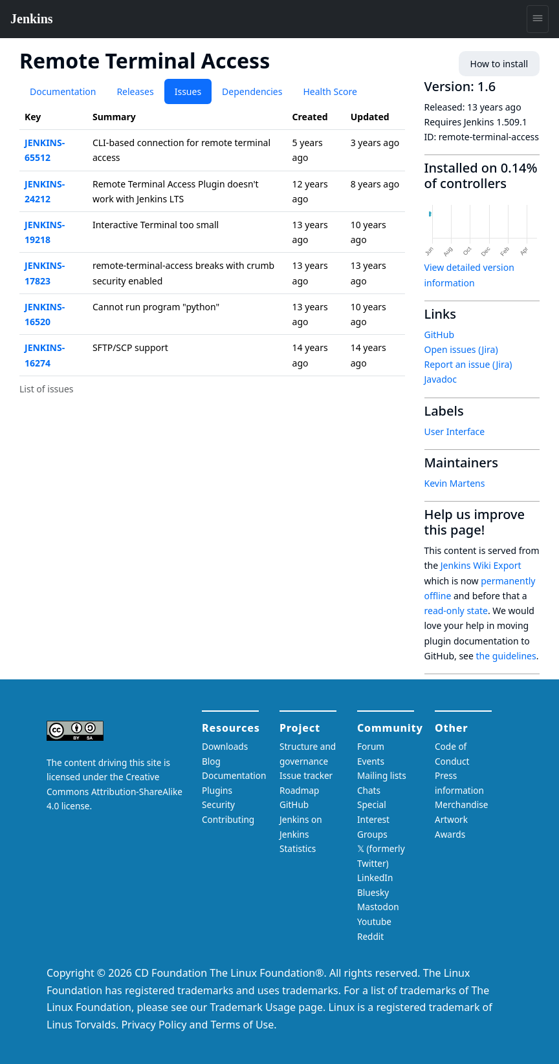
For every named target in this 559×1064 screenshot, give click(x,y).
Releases (134, 91)
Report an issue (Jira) (468, 364)
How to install (499, 64)
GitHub (439, 334)
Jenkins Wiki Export (481, 565)
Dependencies (252, 91)
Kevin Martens (454, 483)
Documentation (63, 91)
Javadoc (440, 379)
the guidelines (506, 656)
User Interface (454, 431)
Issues (188, 91)
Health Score (329, 91)
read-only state (456, 610)
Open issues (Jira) (461, 349)
